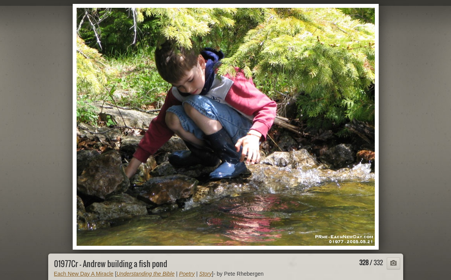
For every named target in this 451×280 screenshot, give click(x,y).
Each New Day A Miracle (84, 274)
